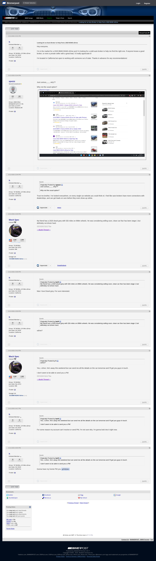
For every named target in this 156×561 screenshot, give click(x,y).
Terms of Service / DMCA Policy (76, 556)
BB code (9, 519)
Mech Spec (14, 219)
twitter (11, 495)
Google (118, 495)
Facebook (48, 495)
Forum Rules (10, 528)
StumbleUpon (13, 498)
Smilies (8, 521)
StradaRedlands (61, 265)
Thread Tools (143, 33)
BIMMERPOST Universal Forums (40, 22)
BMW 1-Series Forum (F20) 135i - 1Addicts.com (17, 22)
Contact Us (125, 539)
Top (151, 539)
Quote (144, 69)
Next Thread (84, 503)
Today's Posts (60, 18)
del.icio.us (48, 498)
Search (70, 18)
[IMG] (8, 523)
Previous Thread (73, 503)
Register (147, 3)
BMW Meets (39, 18)
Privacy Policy (60, 556)
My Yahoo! (83, 498)
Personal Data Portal (93, 556)
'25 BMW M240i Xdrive (16, 259)
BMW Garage (29, 18)
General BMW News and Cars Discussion (64, 22)
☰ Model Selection (29, 3)
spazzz (12, 81)
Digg (81, 495)
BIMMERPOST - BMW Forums (139, 539)
